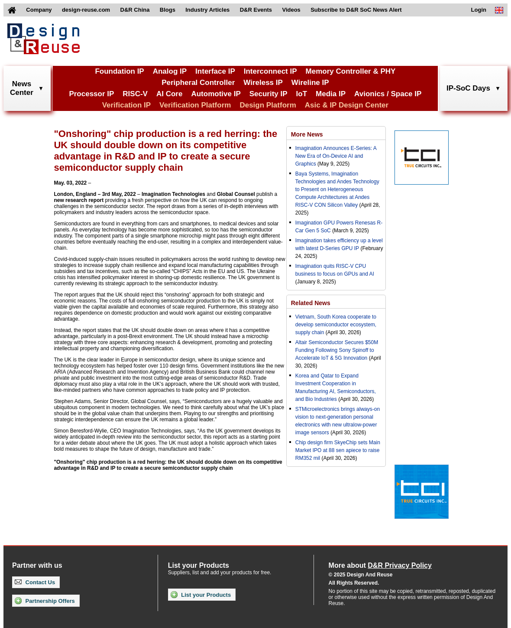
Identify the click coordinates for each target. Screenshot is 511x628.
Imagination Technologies (173, 194)
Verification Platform (195, 105)
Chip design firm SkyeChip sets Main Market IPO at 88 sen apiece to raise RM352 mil (337, 450)
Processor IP (91, 94)
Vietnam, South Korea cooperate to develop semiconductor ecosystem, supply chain (335, 324)
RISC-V (135, 94)
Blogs (167, 10)
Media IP (331, 94)
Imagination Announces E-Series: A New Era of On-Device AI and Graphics (335, 156)
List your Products (201, 594)
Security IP (268, 94)
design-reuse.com (86, 10)
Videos (291, 10)
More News (307, 134)
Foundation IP (119, 71)
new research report (78, 200)
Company (39, 10)
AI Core (169, 94)
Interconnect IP (270, 71)
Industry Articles (207, 10)
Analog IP (170, 71)
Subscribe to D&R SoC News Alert (355, 10)
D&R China (135, 10)
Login (478, 10)
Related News (310, 302)
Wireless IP (263, 82)
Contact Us (35, 582)
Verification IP (126, 105)
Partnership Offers (45, 600)
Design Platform (267, 105)
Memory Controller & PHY (351, 71)
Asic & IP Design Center (346, 105)
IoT (301, 94)
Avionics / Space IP (387, 94)
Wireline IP (310, 82)
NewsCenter (21, 88)
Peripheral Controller (198, 82)
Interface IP (215, 71)
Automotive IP (215, 94)
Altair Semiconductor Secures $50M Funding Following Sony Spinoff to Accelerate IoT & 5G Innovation (336, 350)
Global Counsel (236, 194)
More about (380, 565)
